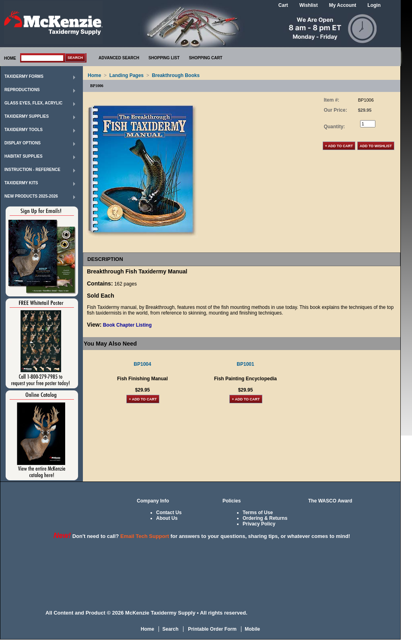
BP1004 (142, 364)
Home (94, 75)
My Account (342, 5)
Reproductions (22, 90)
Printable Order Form (212, 629)
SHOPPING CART (205, 58)
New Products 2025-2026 (31, 196)
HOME (10, 58)
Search (170, 629)
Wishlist (308, 5)
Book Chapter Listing (127, 325)
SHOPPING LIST (163, 58)
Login (374, 5)
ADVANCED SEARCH (119, 58)
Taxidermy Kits (21, 183)
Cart (283, 5)
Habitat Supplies (23, 156)
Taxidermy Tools (23, 129)
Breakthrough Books (176, 75)
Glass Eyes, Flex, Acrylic (33, 103)
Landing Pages (126, 75)
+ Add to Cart (143, 399)
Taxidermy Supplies (26, 116)
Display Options (22, 143)
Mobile (252, 629)
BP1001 (245, 364)
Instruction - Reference (32, 169)
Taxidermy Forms (23, 76)
